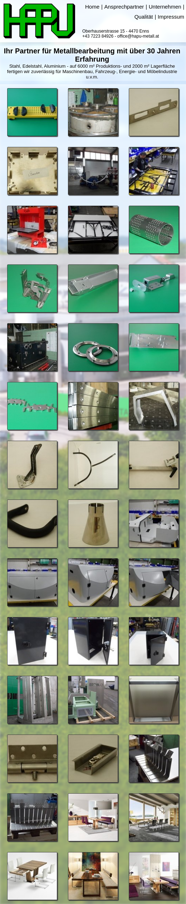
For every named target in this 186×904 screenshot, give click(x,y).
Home (92, 7)
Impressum (171, 17)
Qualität (143, 17)
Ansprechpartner (124, 7)
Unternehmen (165, 7)
